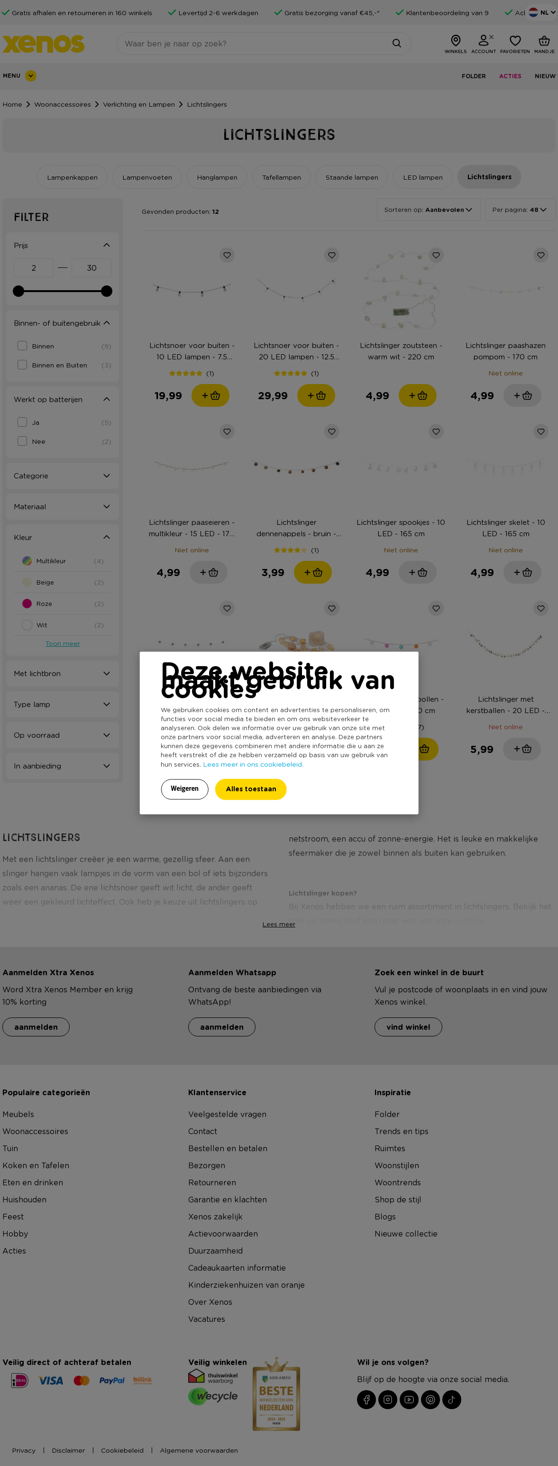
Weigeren (185, 789)
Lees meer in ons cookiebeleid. (253, 764)
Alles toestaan (251, 789)
